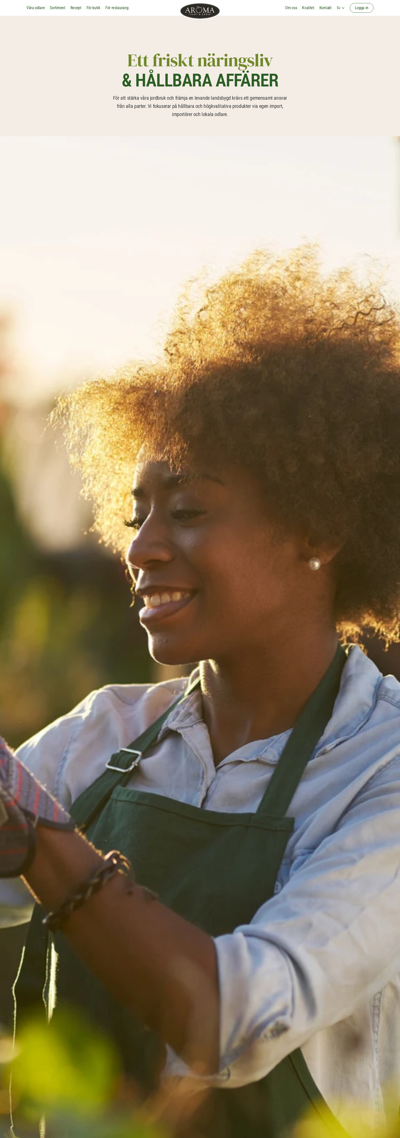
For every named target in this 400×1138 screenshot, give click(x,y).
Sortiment (57, 7)
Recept (75, 7)
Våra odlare (36, 7)
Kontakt (325, 7)
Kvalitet (308, 7)
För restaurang (117, 7)
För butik (93, 7)
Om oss (291, 7)
